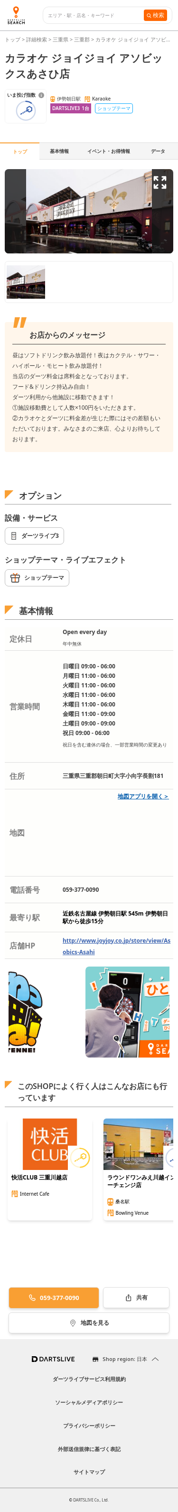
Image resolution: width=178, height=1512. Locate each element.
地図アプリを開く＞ (143, 796)
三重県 (60, 39)
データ (158, 151)
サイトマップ (89, 1471)
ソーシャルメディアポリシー (89, 1402)
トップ (13, 39)
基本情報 (59, 151)
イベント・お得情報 (108, 151)
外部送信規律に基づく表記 (89, 1448)
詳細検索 (37, 39)
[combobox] (96, 15)
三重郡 (82, 39)
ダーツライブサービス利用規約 (89, 1378)
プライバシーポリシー (89, 1425)
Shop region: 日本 (125, 1358)
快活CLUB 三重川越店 (39, 1177)
